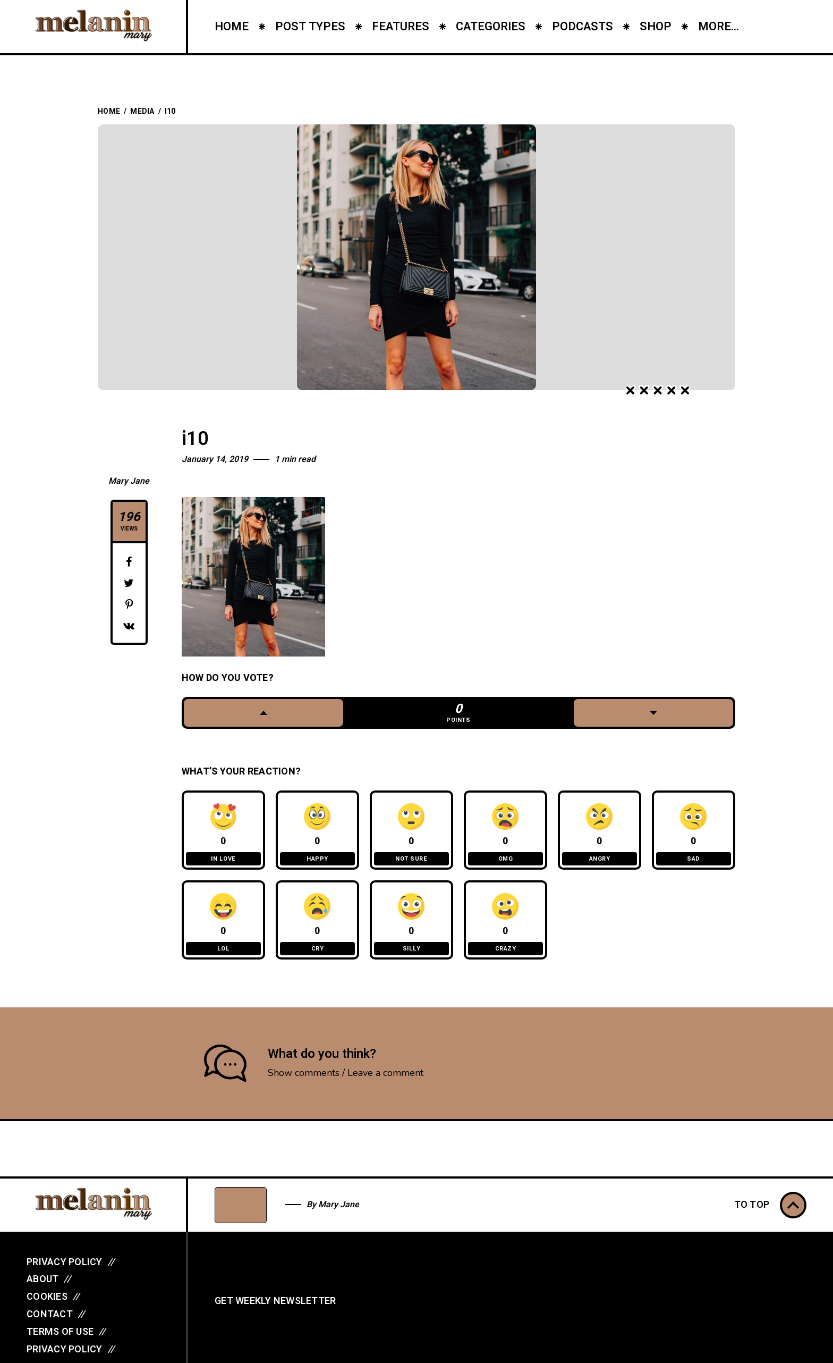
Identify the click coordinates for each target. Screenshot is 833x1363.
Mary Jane (128, 481)
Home (109, 111)
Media (142, 111)
